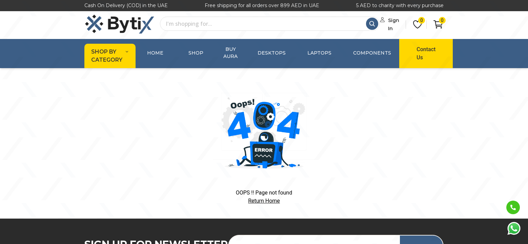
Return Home (264, 192)
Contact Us (413, 49)
